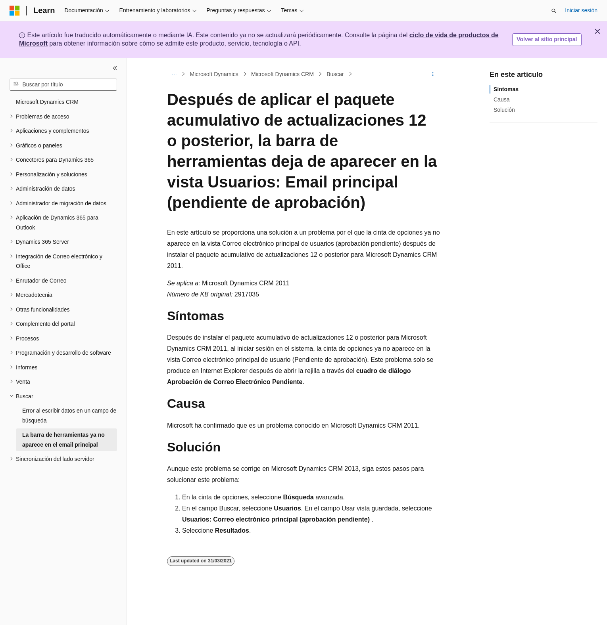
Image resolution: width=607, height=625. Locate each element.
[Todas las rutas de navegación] (174, 74)
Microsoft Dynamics (214, 74)
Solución (504, 110)
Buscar (335, 74)
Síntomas (506, 89)
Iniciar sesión (581, 10)
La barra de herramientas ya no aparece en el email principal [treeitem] (63, 440)
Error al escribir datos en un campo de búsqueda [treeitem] (69, 415)
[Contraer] (115, 68)
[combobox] (63, 84)
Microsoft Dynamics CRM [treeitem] (47, 102)
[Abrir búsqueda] (554, 11)
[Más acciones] (433, 74)
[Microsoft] (15, 11)
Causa (501, 99)
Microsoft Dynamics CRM (282, 74)
